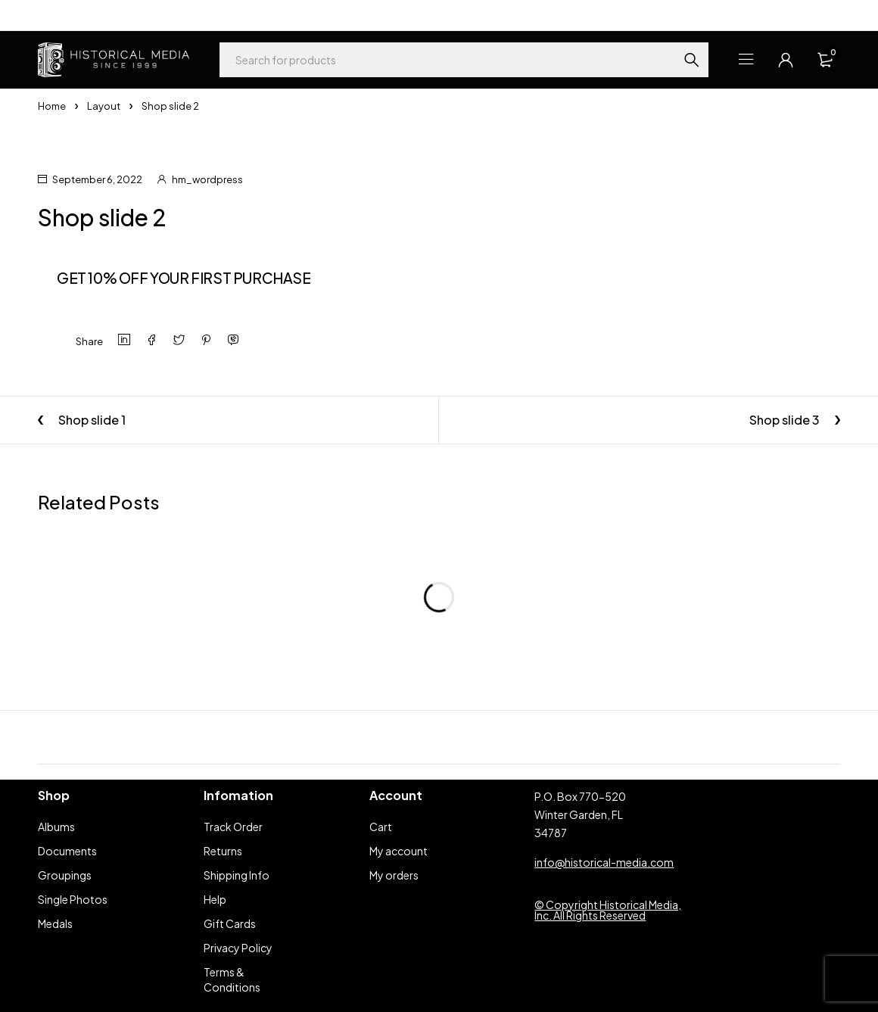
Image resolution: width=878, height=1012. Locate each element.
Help (49, 15)
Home (52, 106)
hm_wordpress (207, 179)
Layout (103, 106)
